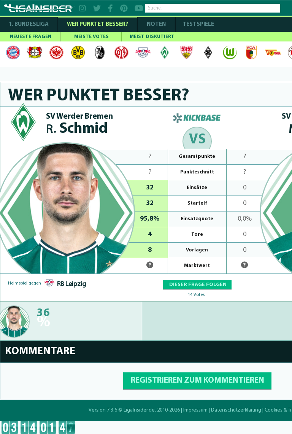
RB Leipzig (71, 284)
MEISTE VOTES (91, 36)
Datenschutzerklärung (236, 410)
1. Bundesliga (29, 24)
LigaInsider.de (139, 410)
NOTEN (156, 24)
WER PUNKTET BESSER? (97, 24)
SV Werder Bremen (79, 117)
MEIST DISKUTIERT (152, 36)
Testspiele (197, 24)
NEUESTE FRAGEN (30, 36)
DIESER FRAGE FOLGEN (197, 285)
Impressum (195, 410)
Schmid (77, 129)
